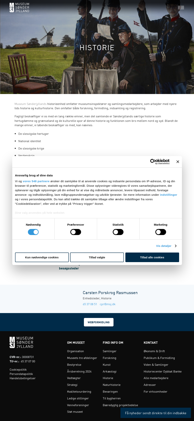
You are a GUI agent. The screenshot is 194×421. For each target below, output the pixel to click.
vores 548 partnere (36, 181)
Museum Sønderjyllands (31, 103)
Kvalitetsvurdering (79, 391)
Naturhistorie (111, 384)
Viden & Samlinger (156, 364)
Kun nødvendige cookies (42, 257)
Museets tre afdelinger (82, 357)
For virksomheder (155, 391)
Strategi (72, 384)
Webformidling (99, 322)
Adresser (150, 384)
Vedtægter (74, 377)
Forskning (109, 357)
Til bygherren (112, 397)
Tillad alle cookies (152, 257)
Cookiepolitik (18, 369)
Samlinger (110, 350)
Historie (108, 377)
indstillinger (168, 194)
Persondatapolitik (21, 373)
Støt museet (75, 411)
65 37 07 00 (28, 361)
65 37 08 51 (90, 304)
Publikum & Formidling (159, 357)
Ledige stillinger (78, 397)
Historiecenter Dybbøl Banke (163, 371)
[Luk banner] (177, 161)
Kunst (106, 364)
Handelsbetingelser (23, 377)
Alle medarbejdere (156, 377)
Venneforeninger (78, 404)
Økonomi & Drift (154, 350)
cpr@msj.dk (108, 304)
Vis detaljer (163, 245)
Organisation (75, 350)
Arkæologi (110, 371)
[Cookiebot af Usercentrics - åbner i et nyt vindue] (152, 161)
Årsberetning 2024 (79, 371)
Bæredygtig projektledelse (120, 404)
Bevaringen (110, 391)
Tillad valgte (97, 257)
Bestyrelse (74, 364)
